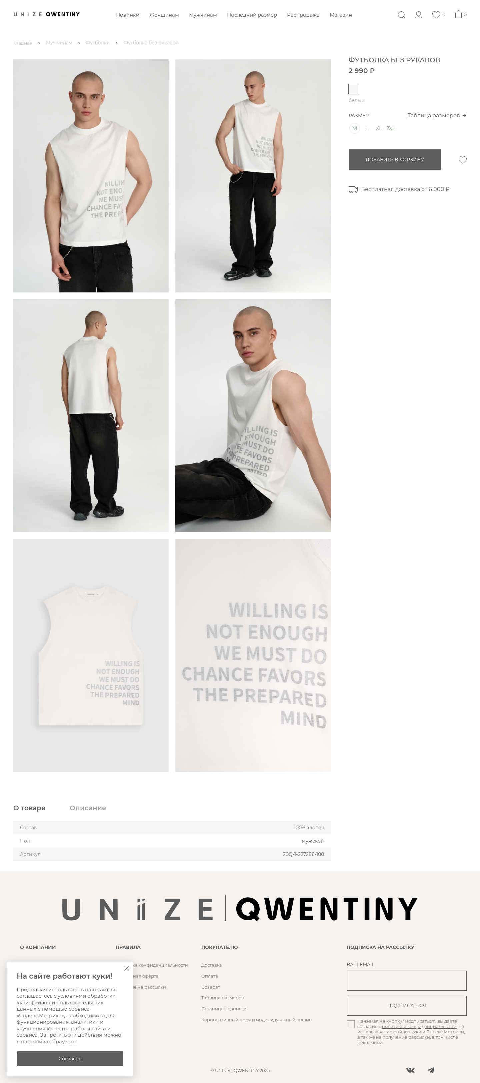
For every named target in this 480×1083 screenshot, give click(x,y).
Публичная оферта (137, 976)
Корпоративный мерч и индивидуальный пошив (256, 1019)
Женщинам (164, 15)
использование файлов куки (389, 1031)
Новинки (127, 15)
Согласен (70, 1059)
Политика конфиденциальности (152, 965)
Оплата (209, 976)
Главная (22, 43)
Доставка (211, 965)
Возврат (210, 987)
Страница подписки (224, 1008)
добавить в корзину (395, 160)
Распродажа (303, 15)
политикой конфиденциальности (419, 1026)
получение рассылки (406, 1037)
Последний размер (252, 15)
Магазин (341, 15)
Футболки (98, 43)
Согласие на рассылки (141, 987)
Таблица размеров (434, 115)
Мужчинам (203, 15)
